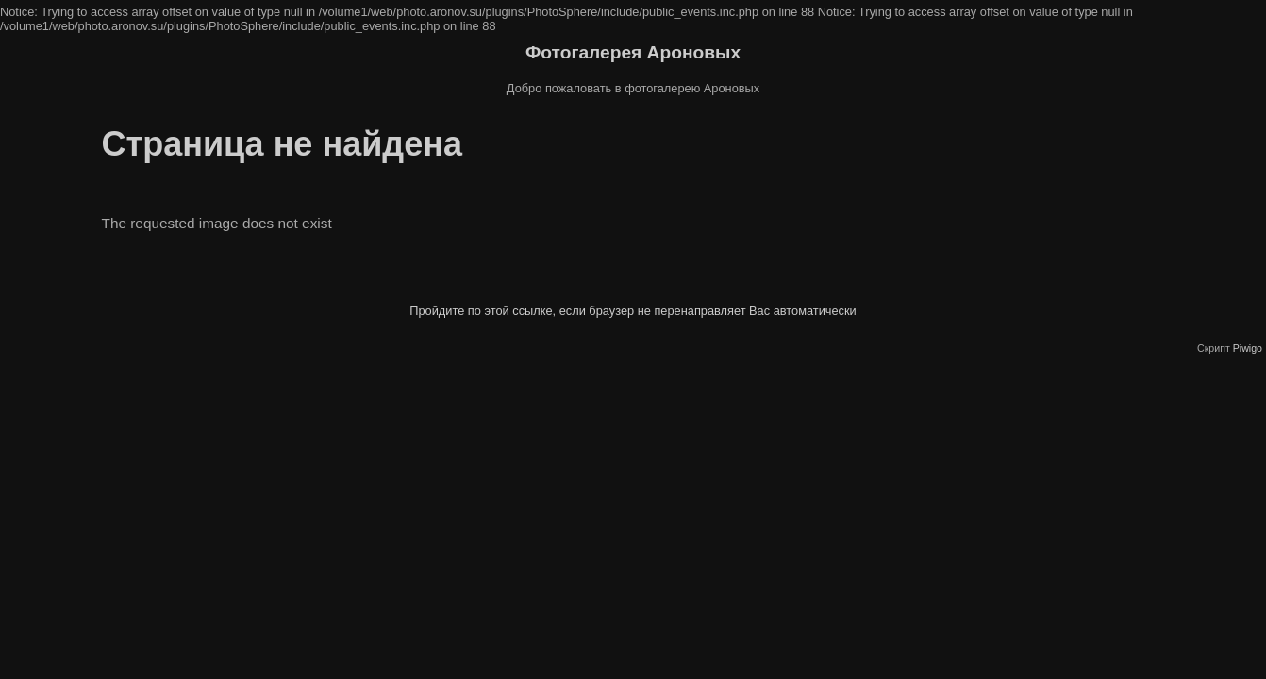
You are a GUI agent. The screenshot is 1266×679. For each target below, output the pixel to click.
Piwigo (1247, 348)
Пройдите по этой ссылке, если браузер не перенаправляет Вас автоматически (632, 311)
